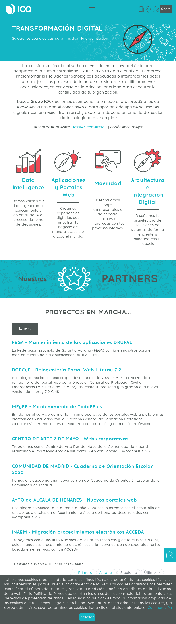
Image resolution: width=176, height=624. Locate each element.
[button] (170, 555)
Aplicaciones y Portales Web (69, 188)
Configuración (159, 607)
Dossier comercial (88, 127)
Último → (152, 572)
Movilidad (108, 183)
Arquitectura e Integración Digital (147, 191)
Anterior (106, 572)
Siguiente (128, 572)
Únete (166, 9)
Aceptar (87, 617)
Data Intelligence (28, 184)
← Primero (82, 572)
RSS (25, 329)
